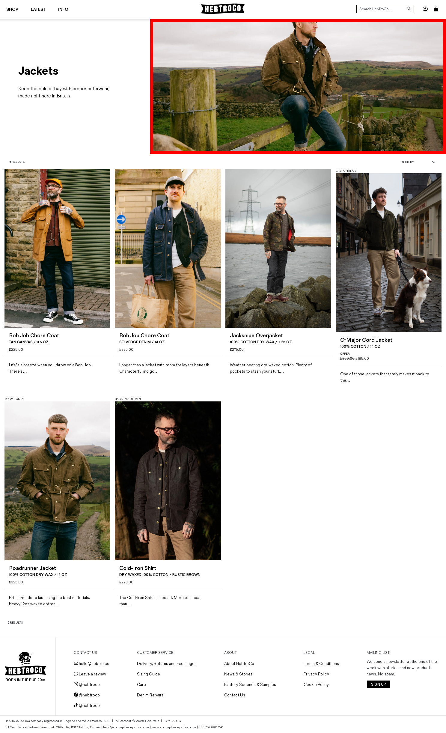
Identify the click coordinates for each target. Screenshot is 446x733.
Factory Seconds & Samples (250, 684)
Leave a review (90, 674)
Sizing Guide (148, 674)
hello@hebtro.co (91, 663)
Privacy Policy (316, 674)
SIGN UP (378, 684)
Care (141, 684)
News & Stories (238, 674)
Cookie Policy (316, 684)
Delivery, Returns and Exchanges (167, 663)
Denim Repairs (150, 695)
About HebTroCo (239, 663)
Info (63, 9)
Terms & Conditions (321, 663)
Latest (38, 9)
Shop (12, 9)
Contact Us (234, 695)
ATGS (176, 721)
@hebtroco (87, 684)
